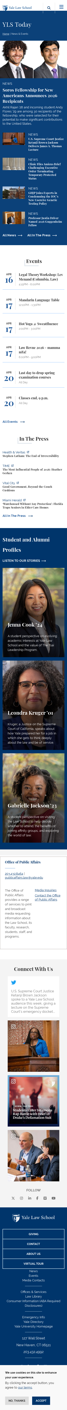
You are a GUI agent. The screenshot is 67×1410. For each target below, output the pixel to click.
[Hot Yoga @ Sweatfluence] (33, 329)
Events (33, 1275)
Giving (33, 1234)
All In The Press (39, 235)
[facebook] (37, 1198)
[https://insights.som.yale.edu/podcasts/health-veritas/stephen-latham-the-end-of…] (33, 454)
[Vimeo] (45, 1198)
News (33, 1271)
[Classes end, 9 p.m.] (33, 403)
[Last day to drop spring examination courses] (33, 379)
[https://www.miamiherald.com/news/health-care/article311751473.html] (33, 504)
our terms (25, 1387)
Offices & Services (33, 1292)
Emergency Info (33, 1317)
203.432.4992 (33, 1352)
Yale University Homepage (33, 1326)
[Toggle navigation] (61, 7)
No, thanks (17, 1400)
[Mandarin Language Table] (33, 305)
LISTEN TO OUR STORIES (21, 560)
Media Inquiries (46, 890)
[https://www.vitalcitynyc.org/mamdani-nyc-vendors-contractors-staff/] (33, 487)
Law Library (33, 1296)
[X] (13, 1198)
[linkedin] (29, 1198)
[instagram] (21, 1198)
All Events (10, 421)
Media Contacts (33, 1280)
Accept (41, 1400)
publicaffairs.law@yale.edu (24, 877)
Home (6, 33)
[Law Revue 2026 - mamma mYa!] (33, 354)
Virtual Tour (34, 1263)
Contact (33, 1244)
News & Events (19, 33)
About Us (33, 1254)
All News (9, 235)
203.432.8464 (14, 873)
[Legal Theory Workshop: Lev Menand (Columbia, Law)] (33, 281)
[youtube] (54, 1198)
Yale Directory (33, 1322)
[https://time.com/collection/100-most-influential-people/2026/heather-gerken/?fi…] (33, 470)
